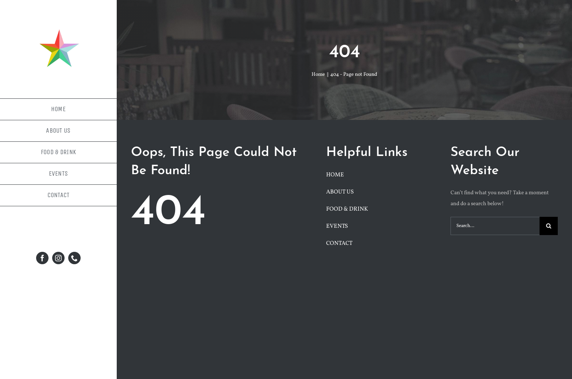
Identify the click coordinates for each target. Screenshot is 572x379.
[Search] (549, 226)
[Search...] (495, 226)
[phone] (74, 258)
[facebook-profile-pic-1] (58, 24)
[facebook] (42, 258)
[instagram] (58, 258)
